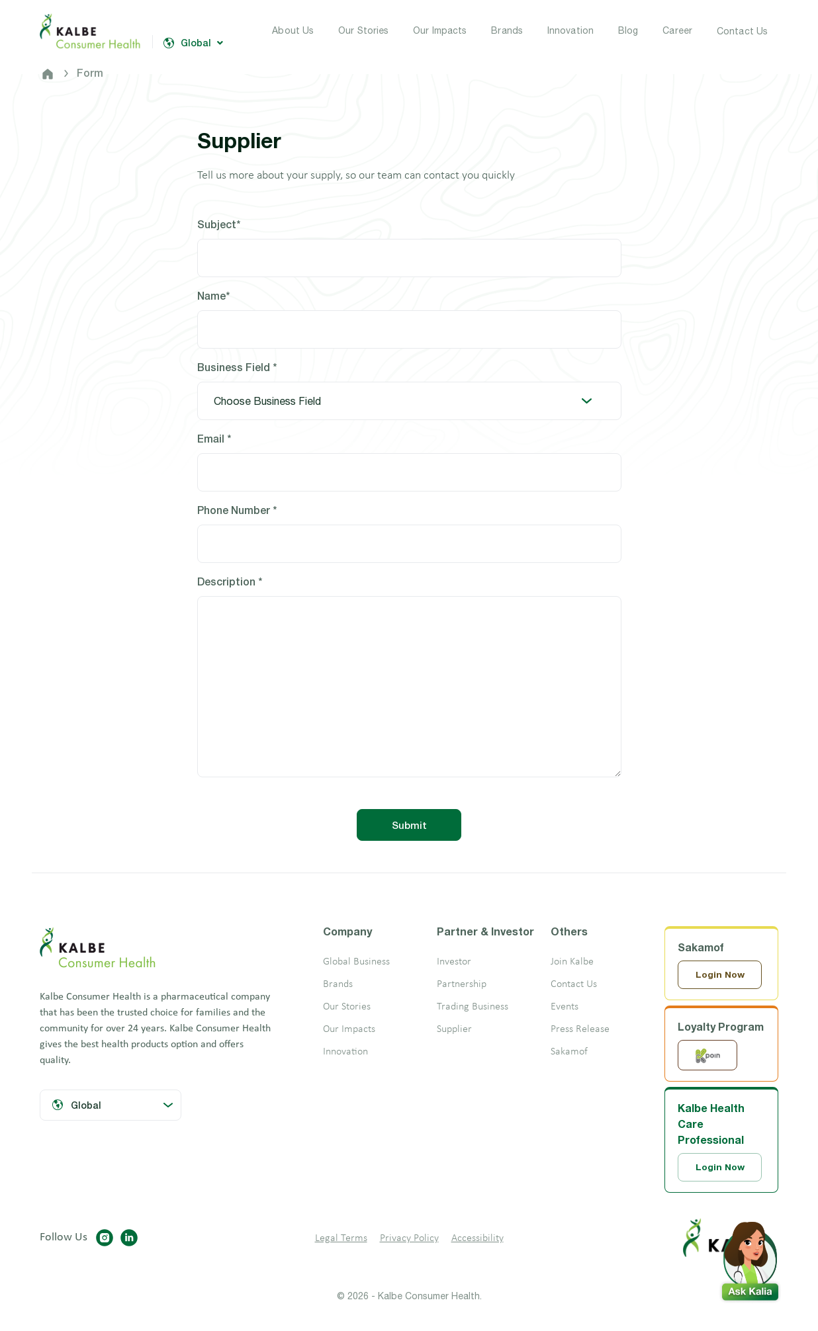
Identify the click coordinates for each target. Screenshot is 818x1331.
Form (90, 72)
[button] (750, 1258)
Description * (229, 581)
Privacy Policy (409, 1239)
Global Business (356, 962)
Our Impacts (349, 1029)
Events (564, 1007)
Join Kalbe (572, 962)
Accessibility (477, 1239)
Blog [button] (628, 30)
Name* (213, 295)
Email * (214, 438)
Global (193, 43)
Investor (454, 962)
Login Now (721, 974)
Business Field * (237, 367)
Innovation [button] (570, 30)
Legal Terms (341, 1239)
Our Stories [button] (363, 30)
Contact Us (742, 31)
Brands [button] (507, 30)
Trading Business (472, 1007)
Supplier (454, 1029)
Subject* (218, 224)
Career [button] (677, 30)
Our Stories (347, 1007)
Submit (409, 825)
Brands (338, 984)
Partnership (461, 984)
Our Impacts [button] (440, 30)
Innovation (345, 1052)
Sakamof (569, 1052)
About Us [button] (293, 30)
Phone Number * (237, 509)
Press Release (580, 1029)
